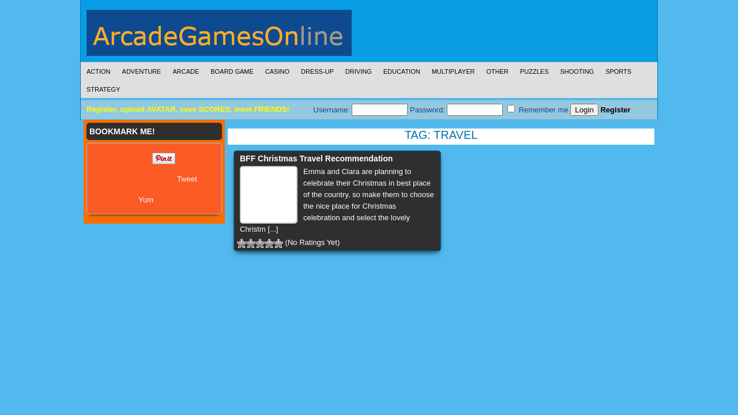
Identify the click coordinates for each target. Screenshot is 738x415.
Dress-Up (317, 71)
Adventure (141, 71)
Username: (360, 110)
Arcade (185, 71)
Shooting (577, 71)
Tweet (187, 179)
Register (615, 109)
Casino (277, 71)
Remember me (537, 109)
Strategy (103, 89)
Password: (456, 110)
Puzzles (534, 71)
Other (497, 71)
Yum (145, 199)
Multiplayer (453, 71)
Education (401, 71)
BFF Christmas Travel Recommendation (316, 158)
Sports (618, 71)
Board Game (232, 71)
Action (98, 71)
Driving (358, 71)
